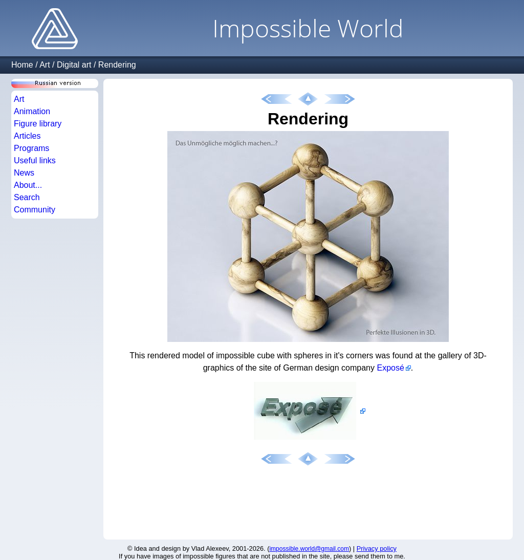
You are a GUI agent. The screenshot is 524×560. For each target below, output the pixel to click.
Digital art (74, 64)
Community (34, 209)
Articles (27, 136)
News (24, 172)
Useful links (35, 160)
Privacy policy (377, 548)
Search (27, 197)
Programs (31, 148)
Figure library (37, 123)
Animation (32, 111)
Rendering (117, 64)
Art (44, 64)
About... (28, 185)
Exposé (390, 367)
